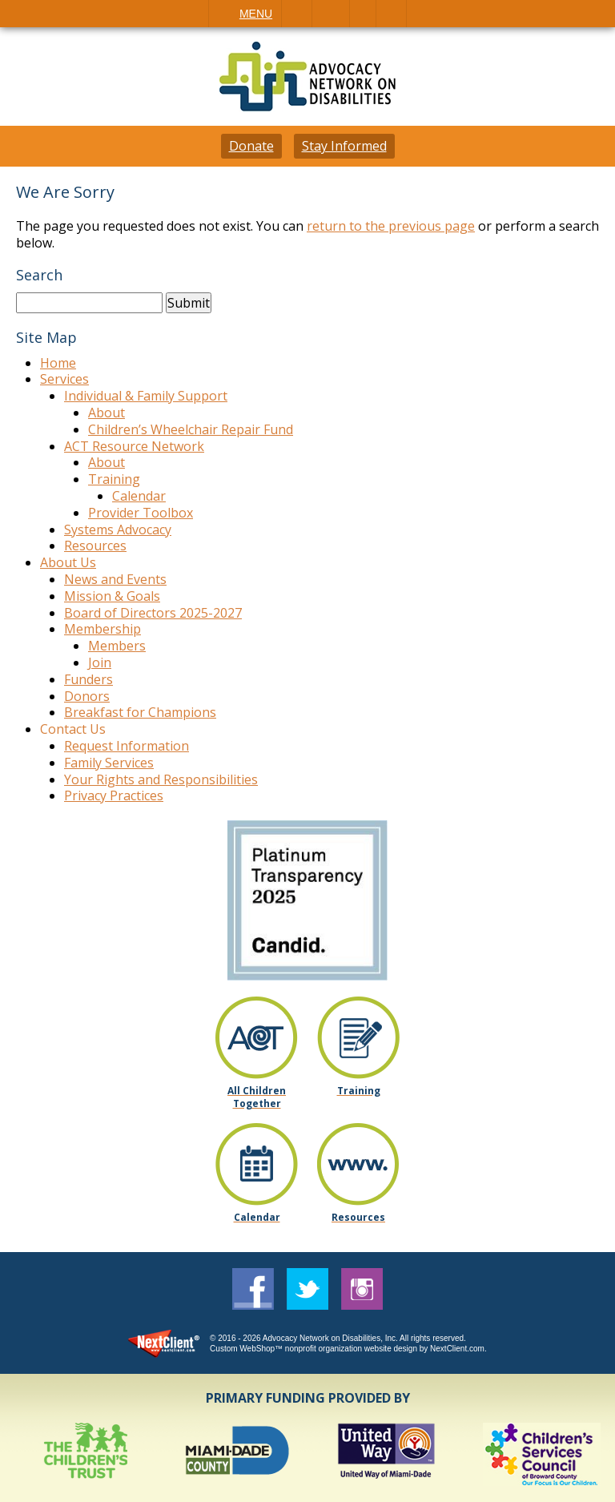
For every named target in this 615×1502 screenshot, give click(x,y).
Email (330, 13)
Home (58, 363)
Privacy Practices (113, 795)
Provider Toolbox (140, 512)
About (106, 412)
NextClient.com (457, 1348)
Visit (363, 13)
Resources (95, 545)
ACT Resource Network (134, 446)
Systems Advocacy (117, 529)
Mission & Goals (112, 596)
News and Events (115, 579)
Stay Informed (344, 146)
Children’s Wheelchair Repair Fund (190, 429)
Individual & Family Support (145, 396)
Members (117, 645)
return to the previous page (391, 226)
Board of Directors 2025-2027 (153, 613)
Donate (251, 146)
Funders (88, 679)
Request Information (126, 746)
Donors (87, 696)
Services (64, 379)
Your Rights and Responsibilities (161, 779)
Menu (255, 13)
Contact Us (73, 729)
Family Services (109, 762)
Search (391, 13)
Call (297, 13)
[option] (90, 1454)
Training (114, 479)
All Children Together (256, 1096)
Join (99, 662)
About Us (68, 562)
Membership (102, 629)
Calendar (139, 496)
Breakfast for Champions (140, 712)
